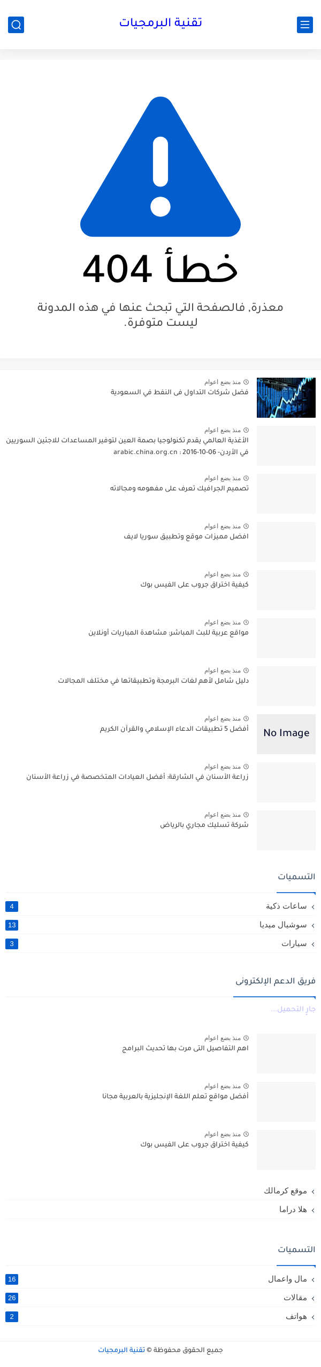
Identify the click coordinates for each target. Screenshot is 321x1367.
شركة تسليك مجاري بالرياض (204, 826)
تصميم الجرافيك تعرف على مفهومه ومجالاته (179, 489)
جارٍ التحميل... (293, 1010)
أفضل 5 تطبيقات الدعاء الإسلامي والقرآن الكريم (174, 729)
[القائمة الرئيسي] (305, 25)
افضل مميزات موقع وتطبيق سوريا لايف (186, 537)
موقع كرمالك (285, 1190)
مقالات (156, 1297)
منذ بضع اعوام (222, 382)
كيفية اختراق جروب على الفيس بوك (194, 585)
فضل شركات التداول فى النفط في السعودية (180, 393)
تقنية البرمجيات (160, 24)
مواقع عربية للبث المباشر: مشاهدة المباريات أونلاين (168, 633)
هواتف (156, 1316)
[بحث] (16, 25)
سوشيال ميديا (156, 924)
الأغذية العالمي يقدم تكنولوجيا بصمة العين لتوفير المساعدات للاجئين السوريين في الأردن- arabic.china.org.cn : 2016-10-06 (127, 447)
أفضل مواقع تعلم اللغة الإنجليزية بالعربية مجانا (175, 1097)
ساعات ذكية (156, 906)
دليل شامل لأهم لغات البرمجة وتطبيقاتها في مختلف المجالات (153, 681)
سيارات (156, 943)
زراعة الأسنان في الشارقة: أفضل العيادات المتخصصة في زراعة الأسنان (137, 778)
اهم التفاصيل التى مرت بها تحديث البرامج (185, 1049)
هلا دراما (293, 1209)
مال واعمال (156, 1279)
